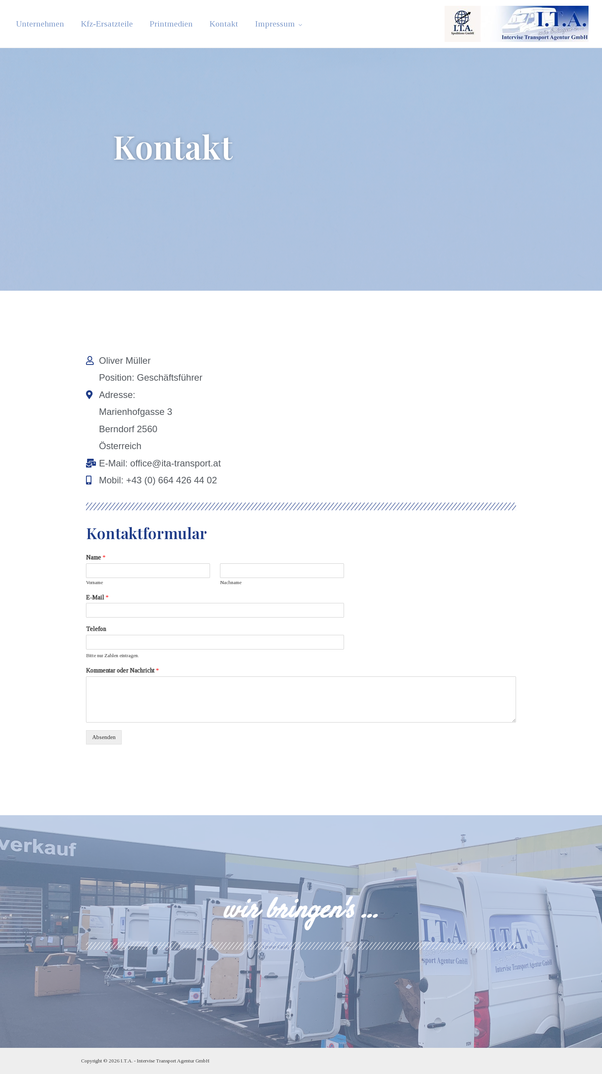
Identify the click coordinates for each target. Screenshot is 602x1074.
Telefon (95, 629)
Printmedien (168, 23)
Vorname (95, 582)
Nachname (230, 582)
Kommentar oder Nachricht (125, 670)
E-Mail (97, 597)
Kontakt (218, 23)
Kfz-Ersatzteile (104, 23)
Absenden (103, 737)
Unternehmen (39, 23)
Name (96, 557)
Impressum (268, 23)
